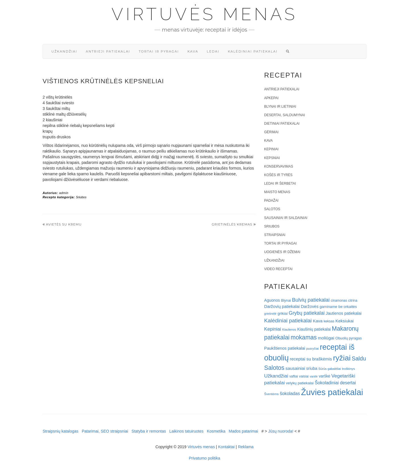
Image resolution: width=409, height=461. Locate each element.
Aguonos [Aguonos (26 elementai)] (272, 300)
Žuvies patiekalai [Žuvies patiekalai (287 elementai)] (332, 392)
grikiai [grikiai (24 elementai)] (282, 313)
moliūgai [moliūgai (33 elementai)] (326, 337)
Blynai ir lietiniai (280, 107)
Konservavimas (278, 166)
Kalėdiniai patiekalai (252, 51)
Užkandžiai (64, 51)
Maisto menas (277, 192)
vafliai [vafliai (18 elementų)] (293, 376)
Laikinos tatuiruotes (186, 431)
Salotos (272, 209)
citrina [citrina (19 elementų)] (352, 301)
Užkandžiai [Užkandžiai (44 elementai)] (276, 376)
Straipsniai (274, 235)
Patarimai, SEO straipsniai (105, 431)
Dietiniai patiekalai (281, 124)
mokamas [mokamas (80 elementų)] (304, 337)
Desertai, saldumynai (284, 115)
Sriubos (81, 197)
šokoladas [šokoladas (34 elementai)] (290, 393)
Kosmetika (216, 431)
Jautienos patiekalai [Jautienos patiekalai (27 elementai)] (344, 313)
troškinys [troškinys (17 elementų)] (348, 368)
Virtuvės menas (205, 14)
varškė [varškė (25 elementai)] (324, 376)
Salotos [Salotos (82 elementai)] (274, 367)
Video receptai (278, 269)
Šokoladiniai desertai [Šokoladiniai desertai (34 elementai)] (335, 382)
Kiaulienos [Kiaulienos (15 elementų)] (289, 329)
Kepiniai (271, 149)
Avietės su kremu (64, 224)
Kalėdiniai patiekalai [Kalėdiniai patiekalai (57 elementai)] (288, 321)
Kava (192, 51)
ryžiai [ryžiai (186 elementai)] (342, 358)
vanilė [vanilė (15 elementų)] (314, 376)
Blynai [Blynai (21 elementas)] (286, 300)
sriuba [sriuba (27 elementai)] (311, 368)
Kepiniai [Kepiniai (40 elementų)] (272, 329)
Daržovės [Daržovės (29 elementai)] (310, 306)
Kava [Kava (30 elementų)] (317, 320)
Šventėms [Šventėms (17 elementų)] (271, 394)
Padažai (271, 201)
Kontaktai (226, 447)
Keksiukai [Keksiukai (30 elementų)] (344, 320)
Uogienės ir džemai (282, 252)
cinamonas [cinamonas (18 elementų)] (339, 301)
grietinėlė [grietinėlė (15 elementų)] (270, 313)
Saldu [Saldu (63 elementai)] (359, 358)
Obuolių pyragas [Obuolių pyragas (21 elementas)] (348, 338)
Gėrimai (271, 132)
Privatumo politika (204, 458)
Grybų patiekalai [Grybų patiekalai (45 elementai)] (307, 313)
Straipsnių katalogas (60, 431)
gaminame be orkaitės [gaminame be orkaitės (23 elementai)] (338, 306)
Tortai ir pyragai (159, 51)
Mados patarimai (243, 431)
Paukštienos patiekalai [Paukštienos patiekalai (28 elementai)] (284, 348)
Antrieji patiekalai (108, 51)
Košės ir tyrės (278, 175)
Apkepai (271, 98)
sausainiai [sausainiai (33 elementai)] (295, 368)
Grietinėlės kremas (232, 224)
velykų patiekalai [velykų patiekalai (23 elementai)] (300, 383)
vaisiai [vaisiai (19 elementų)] (304, 376)
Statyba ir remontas (149, 431)
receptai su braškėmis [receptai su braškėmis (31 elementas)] (311, 358)
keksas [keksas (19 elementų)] (329, 321)
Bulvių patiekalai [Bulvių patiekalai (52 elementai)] (311, 300)
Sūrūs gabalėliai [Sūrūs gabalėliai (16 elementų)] (329, 368)
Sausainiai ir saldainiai (285, 218)
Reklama (246, 447)
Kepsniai (272, 158)
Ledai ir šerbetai (280, 183)
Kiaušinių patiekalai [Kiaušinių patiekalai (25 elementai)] (314, 329)
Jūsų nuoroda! (280, 431)
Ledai (213, 51)
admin (63, 193)
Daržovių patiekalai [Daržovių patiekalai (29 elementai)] (282, 306)
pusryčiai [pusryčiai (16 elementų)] (312, 348)
